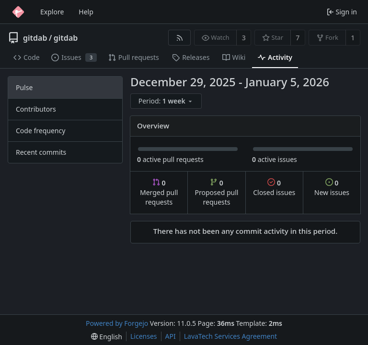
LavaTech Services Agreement (230, 336)
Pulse (24, 87)
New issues (331, 187)
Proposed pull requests (217, 192)
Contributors (36, 109)
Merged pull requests (159, 192)
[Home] (18, 12)
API (170, 336)
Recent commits (41, 152)
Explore (52, 11)
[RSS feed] (179, 38)
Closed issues (274, 187)
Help (86, 11)
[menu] (166, 101)
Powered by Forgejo (117, 323)
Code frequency (40, 130)
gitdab (35, 38)
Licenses (143, 336)
